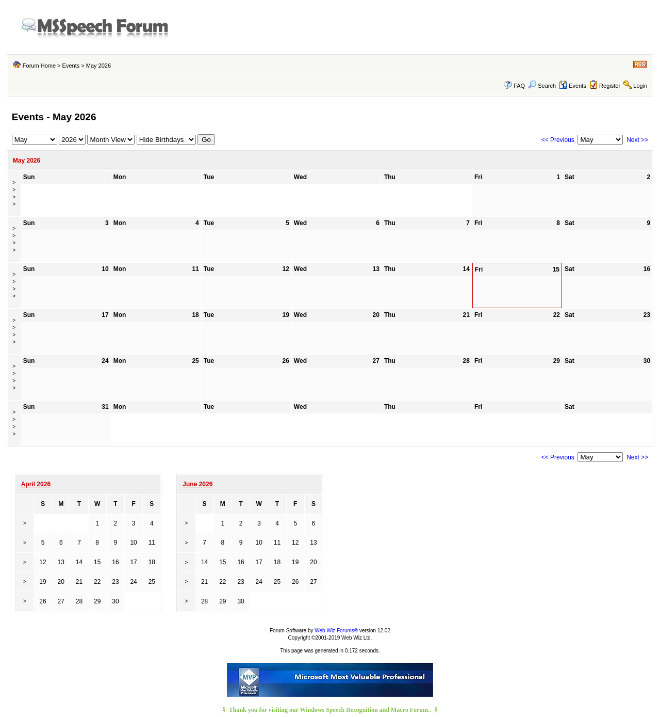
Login (640, 86)
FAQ (519, 86)
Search (542, 86)
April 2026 (36, 484)
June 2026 (197, 484)
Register (609, 86)
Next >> (637, 140)
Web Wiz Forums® (336, 630)
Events (71, 65)
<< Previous (557, 140)
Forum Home (39, 65)
